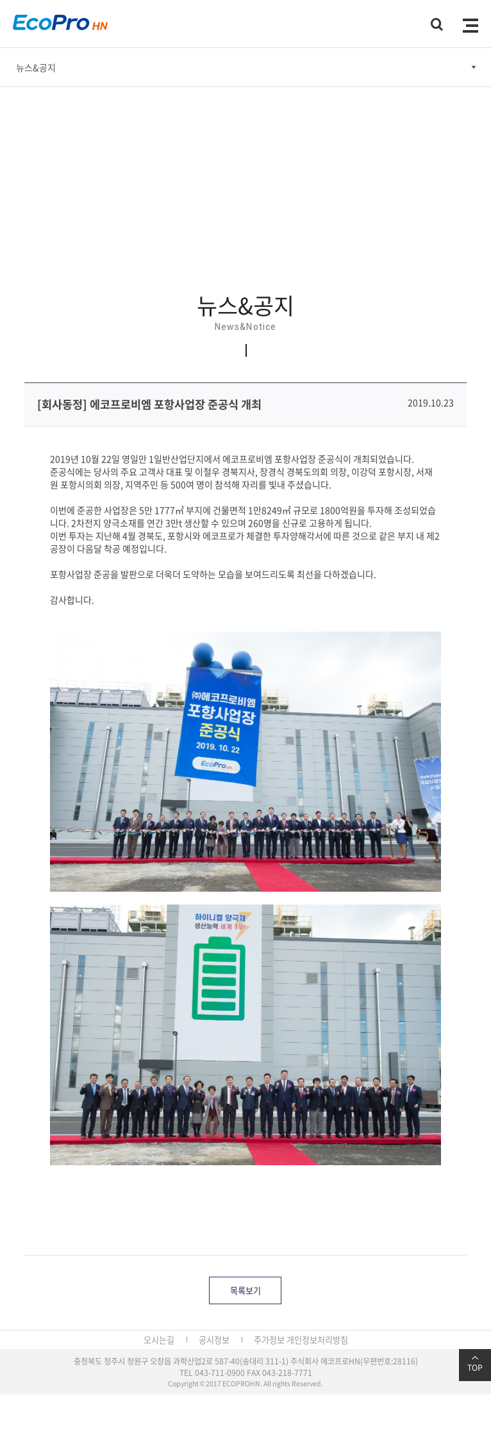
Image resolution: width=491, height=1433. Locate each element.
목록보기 (245, 1290)
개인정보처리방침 (317, 1340)
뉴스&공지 (36, 67)
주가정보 (269, 1340)
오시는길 (159, 1340)
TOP (475, 1363)
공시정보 (214, 1340)
